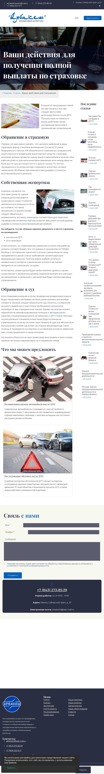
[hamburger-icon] (76, 18)
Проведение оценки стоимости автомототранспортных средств (92, 338)
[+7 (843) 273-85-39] (52, 588)
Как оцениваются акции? (94, 189)
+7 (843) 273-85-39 (52, 593)
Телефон (9, 534)
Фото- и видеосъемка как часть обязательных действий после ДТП (94, 243)
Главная (7, 93)
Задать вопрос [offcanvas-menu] (92, 18)
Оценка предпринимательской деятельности (92, 373)
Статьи (16, 93)
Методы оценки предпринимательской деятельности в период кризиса (92, 390)
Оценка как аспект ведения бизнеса (93, 356)
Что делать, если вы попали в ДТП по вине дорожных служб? (94, 266)
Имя (7, 526)
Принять (83, 770)
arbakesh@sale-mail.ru (63, 612)
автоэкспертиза (27, 220)
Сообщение (10, 542)
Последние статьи (88, 106)
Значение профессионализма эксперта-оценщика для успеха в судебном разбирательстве (92, 289)
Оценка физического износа (94, 173)
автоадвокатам (57, 312)
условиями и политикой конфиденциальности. (28, 569)
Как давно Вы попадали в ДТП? (94, 118)
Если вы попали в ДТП (94, 159)
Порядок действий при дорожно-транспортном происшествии (94, 221)
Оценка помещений (93, 204)
